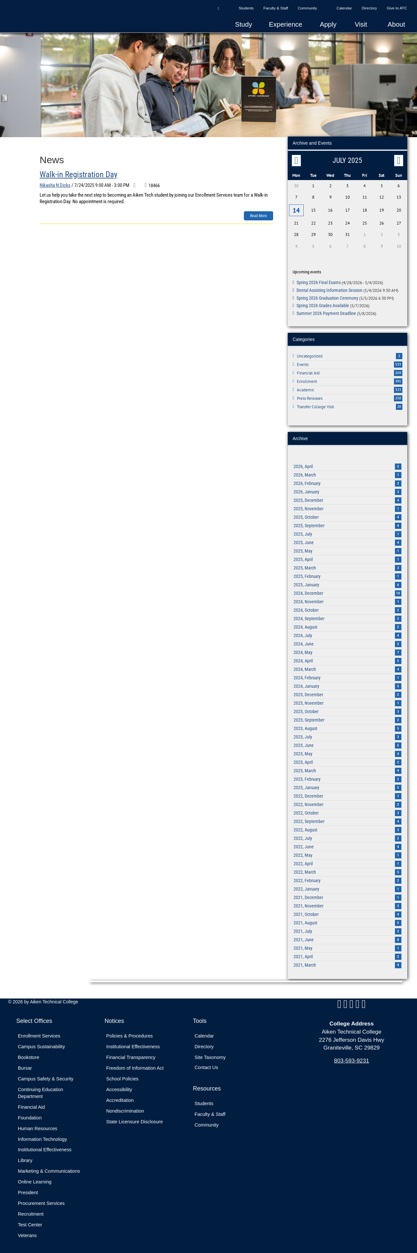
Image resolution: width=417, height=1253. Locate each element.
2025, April (347, 557)
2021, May (347, 946)
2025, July (347, 532)
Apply (328, 24)
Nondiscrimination (125, 1108)
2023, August (347, 726)
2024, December (347, 591)
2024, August (347, 625)
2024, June (347, 642)
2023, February (347, 777)
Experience (285, 24)
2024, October (347, 608)
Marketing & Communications (49, 1168)
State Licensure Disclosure (134, 1119)
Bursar (25, 1065)
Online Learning (34, 1179)
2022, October (347, 811)
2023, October (347, 709)
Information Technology (42, 1136)
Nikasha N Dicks (55, 185)
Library (25, 1158)
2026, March (347, 473)
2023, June (347, 743)
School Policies (122, 1076)
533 (398, 362)
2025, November (347, 506)
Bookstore (28, 1055)
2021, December (347, 895)
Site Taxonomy (210, 1055)
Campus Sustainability (41, 1044)
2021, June (347, 937)
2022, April (347, 861)
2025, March (347, 565)
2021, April (347, 954)
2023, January (347, 785)
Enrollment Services (39, 1033)
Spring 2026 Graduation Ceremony (345, 295)
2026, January (347, 489)
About (396, 24)
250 (398, 396)
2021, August (347, 920)
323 (398, 387)
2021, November (347, 904)
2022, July (347, 836)
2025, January (347, 582)
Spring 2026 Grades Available (333, 303)
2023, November (347, 701)
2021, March (347, 963)
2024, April (347, 658)
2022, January (347, 887)
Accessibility (119, 1087)
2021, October (347, 912)
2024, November (347, 599)
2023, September (347, 718)
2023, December (347, 692)
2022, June (347, 844)
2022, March (347, 870)
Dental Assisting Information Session (347, 288)
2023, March (347, 768)
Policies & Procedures (129, 1033)
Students (246, 8)
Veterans (27, 1233)
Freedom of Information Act (135, 1065)
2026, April (347, 464)
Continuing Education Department (40, 1091)
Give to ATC (397, 8)
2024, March (347, 667)
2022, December (347, 794)
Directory (369, 8)
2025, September (347, 523)
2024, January (347, 684)
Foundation (30, 1115)
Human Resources (37, 1126)
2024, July (347, 633)
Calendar (344, 8)
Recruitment (31, 1211)
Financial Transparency (131, 1055)
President (28, 1190)
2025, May (347, 549)
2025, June (347, 540)
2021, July (347, 929)
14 (296, 209)
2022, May (347, 853)
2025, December (347, 498)
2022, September (347, 819)
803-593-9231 (351, 1058)
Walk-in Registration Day (78, 174)
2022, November (347, 802)
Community (307, 8)
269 (398, 370)
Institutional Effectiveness (44, 1147)
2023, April (347, 760)
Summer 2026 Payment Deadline (336, 311)
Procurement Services (41, 1201)
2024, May (347, 650)
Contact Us (206, 1065)
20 (399, 404)
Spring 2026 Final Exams (340, 280)
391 (398, 379)
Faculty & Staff (275, 8)
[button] (218, 8)
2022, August (347, 827)
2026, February (347, 481)
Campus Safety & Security (45, 1076)
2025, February (347, 574)
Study (243, 24)
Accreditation (120, 1098)
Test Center (30, 1222)
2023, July (347, 734)
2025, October (347, 515)
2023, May (347, 751)
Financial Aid (31, 1104)
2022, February (347, 878)
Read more (258, 216)
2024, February (347, 675)
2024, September (347, 616)
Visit (361, 24)
